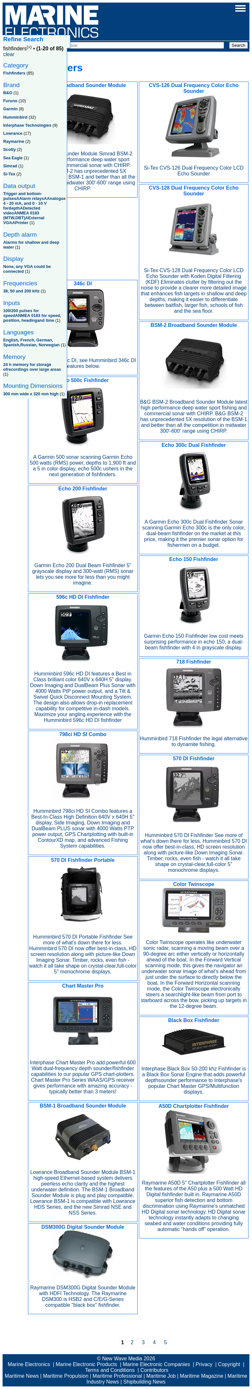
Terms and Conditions (110, 1370)
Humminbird (15, 117)
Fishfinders (14, 73)
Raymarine (13, 141)
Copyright (229, 1364)
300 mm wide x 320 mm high (31, 393)
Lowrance (12, 133)
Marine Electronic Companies (156, 1364)
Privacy (203, 1364)
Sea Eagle (12, 157)
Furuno (10, 100)
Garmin (10, 108)
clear (8, 54)
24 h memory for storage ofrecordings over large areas (32, 367)
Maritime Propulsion (65, 1376)
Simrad (10, 165)
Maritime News (22, 1376)
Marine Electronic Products (86, 1364)
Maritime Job (161, 1376)
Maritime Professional (117, 1376)
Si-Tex (9, 174)
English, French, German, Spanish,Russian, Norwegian (31, 342)
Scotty (9, 149)
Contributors (154, 1370)
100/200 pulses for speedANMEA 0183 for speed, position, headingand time (32, 315)
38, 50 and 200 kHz (21, 291)
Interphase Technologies (27, 125)
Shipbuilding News (144, 1381)
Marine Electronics (29, 1364)
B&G (7, 92)
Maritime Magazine (201, 1376)
